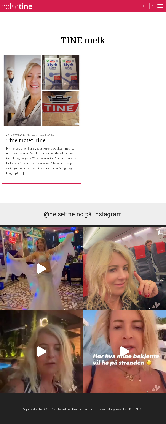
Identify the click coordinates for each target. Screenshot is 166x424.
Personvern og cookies (88, 409)
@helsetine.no (63, 214)
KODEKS (136, 409)
